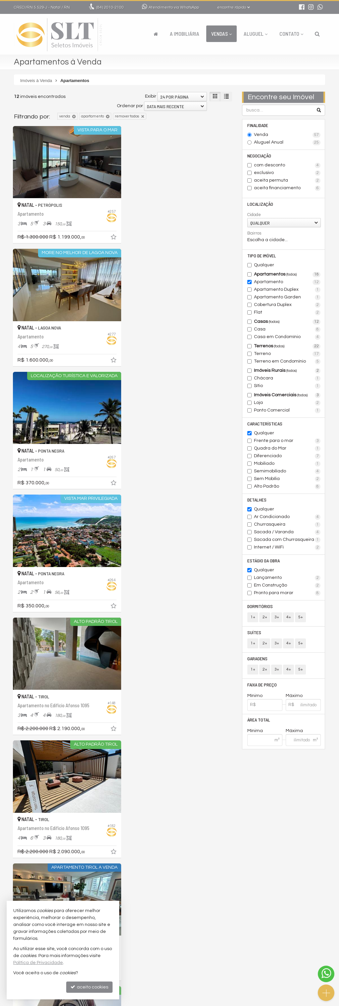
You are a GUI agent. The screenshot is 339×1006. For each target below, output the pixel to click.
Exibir (150, 96)
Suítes (254, 632)
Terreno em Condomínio (287, 361)
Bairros (254, 233)
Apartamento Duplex (287, 289)
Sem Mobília (287, 479)
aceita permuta (287, 180)
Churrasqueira (287, 524)
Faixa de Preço (262, 684)
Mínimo (255, 695)
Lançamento (287, 578)
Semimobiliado (287, 471)
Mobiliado (287, 463)
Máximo (294, 695)
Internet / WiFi (287, 547)
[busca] (317, 33)
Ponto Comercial (287, 410)
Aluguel (255, 33)
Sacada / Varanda (287, 532)
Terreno (287, 354)
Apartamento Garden (287, 297)
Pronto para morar (287, 593)
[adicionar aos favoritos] (113, 237)
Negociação (259, 155)
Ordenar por (130, 106)
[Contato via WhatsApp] (326, 974)
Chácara (287, 378)
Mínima (255, 731)
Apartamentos (287, 274)
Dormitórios (260, 606)
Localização (260, 204)
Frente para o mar (287, 441)
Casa (287, 329)
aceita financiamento (287, 188)
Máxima (294, 731)
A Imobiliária (184, 33)
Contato (291, 33)
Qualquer (264, 265)
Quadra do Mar (287, 448)
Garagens (257, 658)
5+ (300, 617)
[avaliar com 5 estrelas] (45, 885)
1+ (253, 617)
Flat (287, 312)
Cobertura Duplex (287, 305)
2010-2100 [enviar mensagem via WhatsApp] (110, 7)
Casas (287, 322)
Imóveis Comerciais (287, 395)
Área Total (258, 720)
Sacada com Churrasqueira (287, 540)
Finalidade (257, 125)
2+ (265, 617)
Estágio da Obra (263, 560)
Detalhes (256, 500)
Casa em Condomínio (287, 337)
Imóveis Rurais (287, 370)
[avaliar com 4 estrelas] (38, 885)
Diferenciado (287, 456)
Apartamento (287, 282)
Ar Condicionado (287, 517)
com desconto (287, 165)
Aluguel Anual (287, 142)
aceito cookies (89, 986)
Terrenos (287, 346)
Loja (287, 403)
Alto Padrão (287, 486)
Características (264, 423)
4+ (288, 617)
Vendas (221, 33)
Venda (287, 135)
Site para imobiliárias (283, 1001)
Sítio (287, 386)
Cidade (254, 214)
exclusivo (287, 173)
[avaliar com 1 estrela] (17, 885)
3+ (276, 617)
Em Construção (287, 585)
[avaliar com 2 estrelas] (24, 885)
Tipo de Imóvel (261, 255)
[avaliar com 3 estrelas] (31, 885)
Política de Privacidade (191, 1001)
